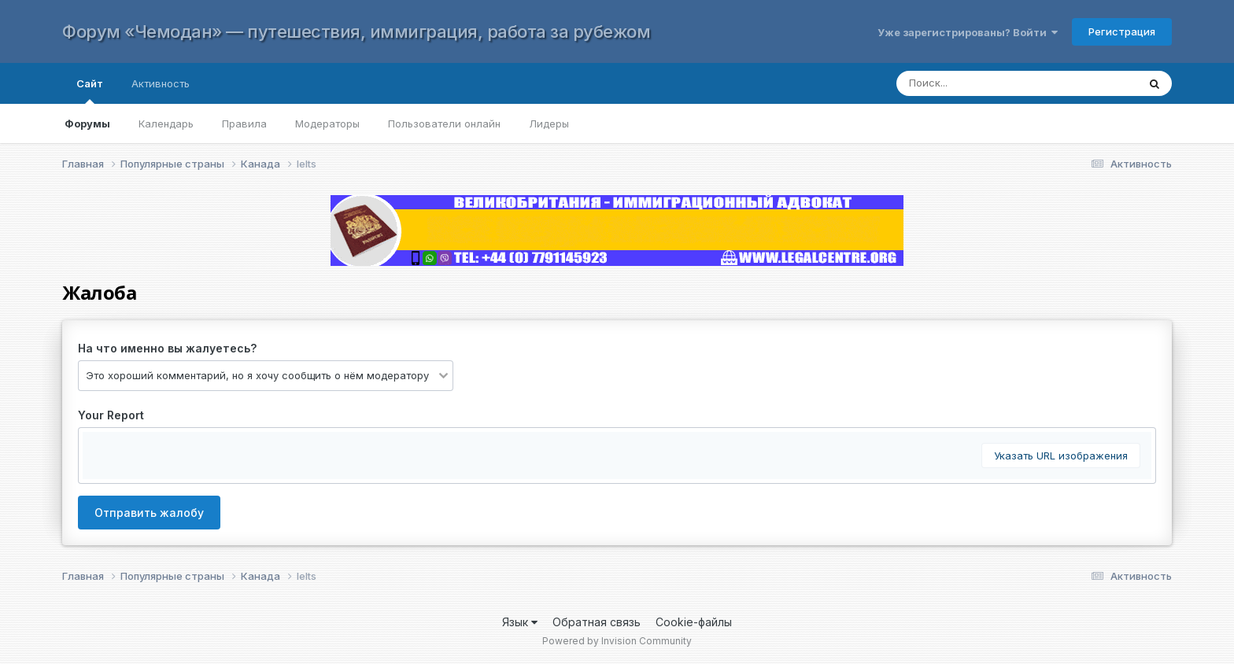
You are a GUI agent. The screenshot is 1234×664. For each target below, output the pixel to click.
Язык (520, 622)
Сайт (89, 90)
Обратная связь (596, 622)
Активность (160, 83)
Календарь (166, 123)
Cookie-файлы (694, 622)
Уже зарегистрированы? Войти (967, 32)
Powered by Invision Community (617, 641)
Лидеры (549, 123)
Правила (244, 123)
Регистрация (1121, 31)
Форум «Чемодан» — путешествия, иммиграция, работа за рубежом (356, 31)
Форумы (87, 123)
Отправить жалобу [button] (149, 512)
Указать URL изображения (1061, 455)
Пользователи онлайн (444, 123)
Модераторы (327, 123)
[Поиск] (1001, 83)
